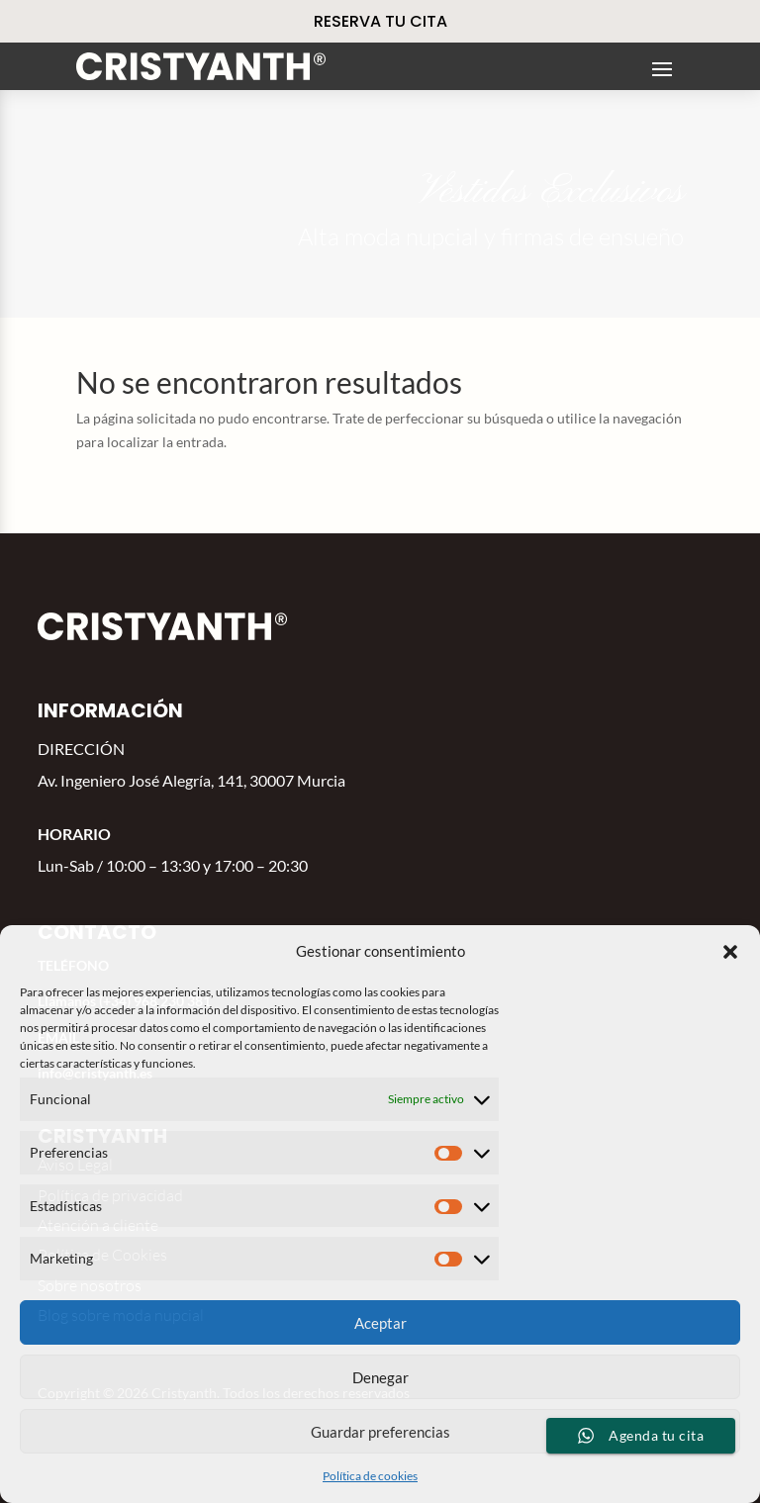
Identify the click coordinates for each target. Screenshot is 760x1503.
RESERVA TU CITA (380, 21)
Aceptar (380, 1323)
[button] (730, 952)
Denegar (380, 1377)
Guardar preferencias (380, 1432)
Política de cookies (370, 1475)
